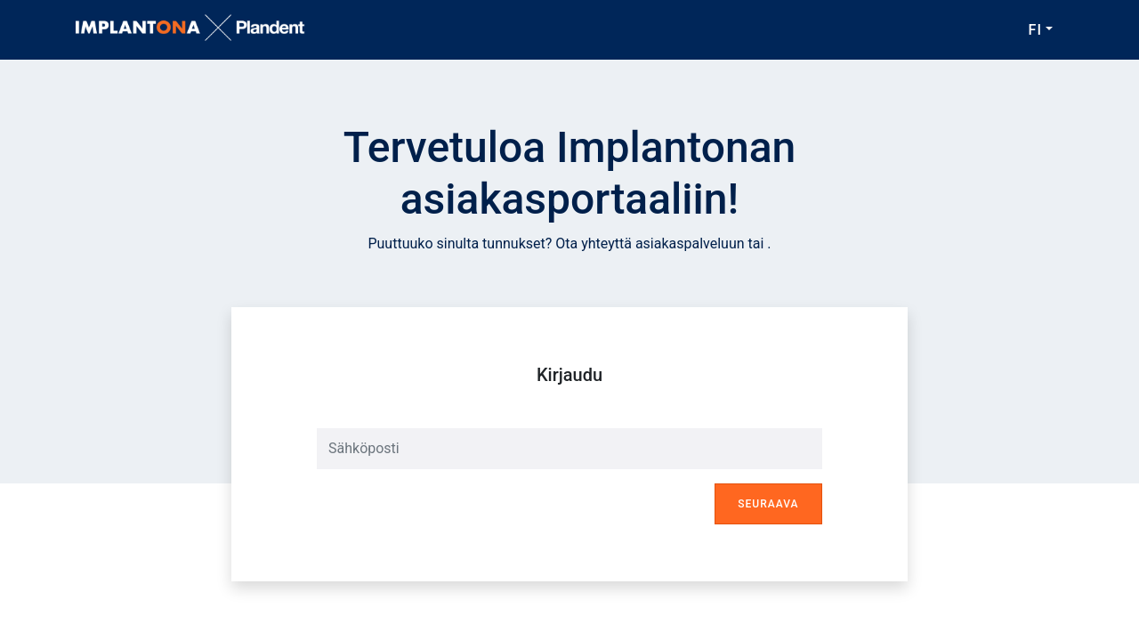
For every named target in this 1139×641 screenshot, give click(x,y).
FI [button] (1035, 29)
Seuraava (768, 504)
